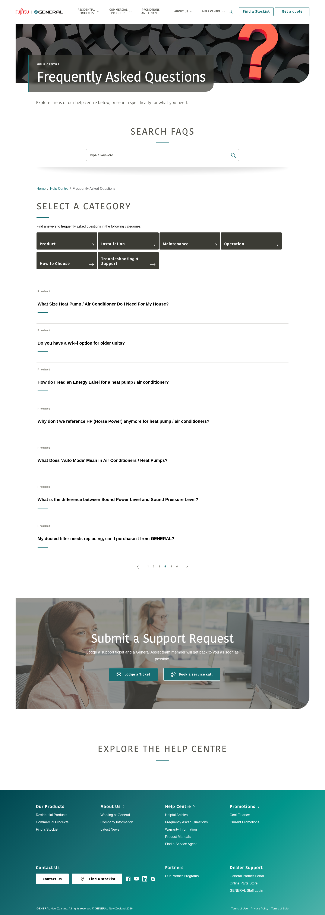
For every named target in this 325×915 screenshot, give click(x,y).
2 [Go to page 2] (153, 566)
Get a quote (292, 11)
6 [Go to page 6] (177, 566)
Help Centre (59, 188)
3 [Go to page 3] (159, 566)
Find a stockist (97, 879)
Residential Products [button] (86, 11)
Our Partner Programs (182, 876)
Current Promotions (244, 822)
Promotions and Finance (150, 11)
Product (67, 244)
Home (41, 188)
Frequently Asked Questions (186, 822)
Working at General (115, 815)
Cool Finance (240, 815)
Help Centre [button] (211, 11)
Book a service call (192, 674)
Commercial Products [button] (118, 11)
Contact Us (52, 879)
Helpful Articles (176, 815)
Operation (251, 244)
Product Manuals (178, 837)
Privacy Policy (261, 908)
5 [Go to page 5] (171, 566)
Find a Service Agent (181, 844)
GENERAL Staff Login (246, 890)
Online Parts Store (244, 883)
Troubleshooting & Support (128, 261)
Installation (128, 244)
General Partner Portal (247, 876)
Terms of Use (241, 908)
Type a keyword (101, 155)
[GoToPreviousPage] (138, 567)
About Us (111, 806)
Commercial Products (52, 822)
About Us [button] (181, 11)
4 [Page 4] (165, 566)
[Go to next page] (187, 567)
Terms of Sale (279, 908)
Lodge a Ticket (133, 674)
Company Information (117, 822)
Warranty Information (181, 829)
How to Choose (67, 263)
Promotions (242, 806)
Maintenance (190, 244)
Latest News (110, 829)
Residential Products (51, 815)
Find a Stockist (256, 11)
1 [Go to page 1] (148, 566)
